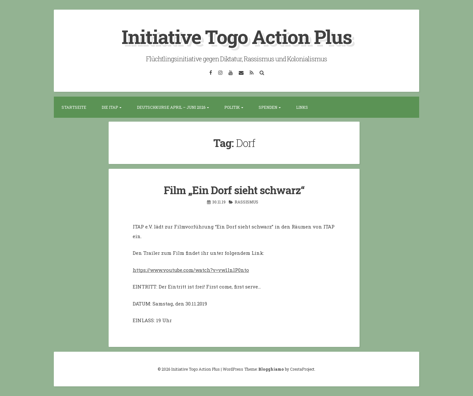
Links (302, 107)
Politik (232, 107)
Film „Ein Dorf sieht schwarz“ (234, 190)
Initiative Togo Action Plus (236, 36)
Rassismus (246, 201)
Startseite (74, 107)
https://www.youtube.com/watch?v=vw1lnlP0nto (191, 270)
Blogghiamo (271, 369)
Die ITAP (110, 107)
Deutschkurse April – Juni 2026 (171, 107)
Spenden (268, 107)
